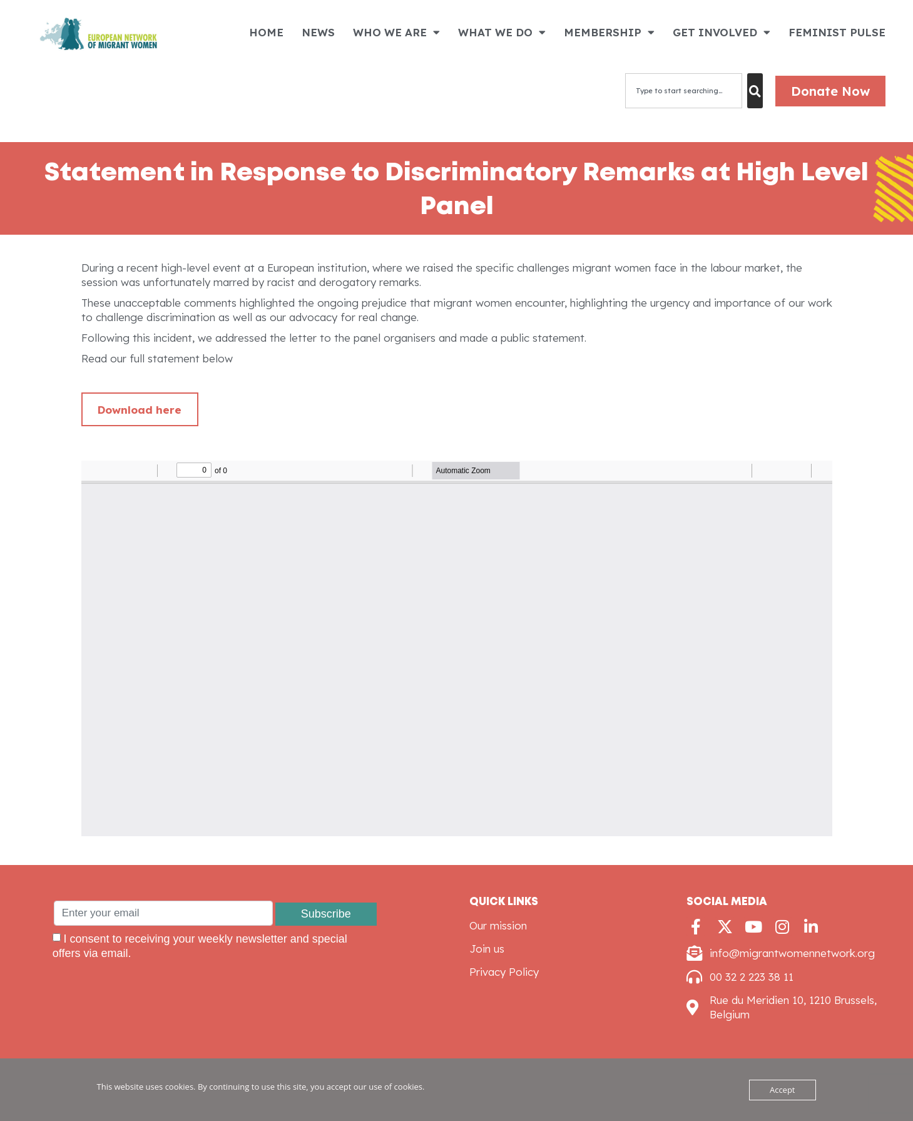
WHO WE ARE (396, 32)
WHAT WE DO (502, 32)
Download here (139, 409)
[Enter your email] (163, 913)
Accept (782, 1089)
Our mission (498, 925)
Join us (486, 948)
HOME (266, 32)
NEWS (318, 32)
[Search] (755, 90)
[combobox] (683, 90)
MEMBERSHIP (609, 32)
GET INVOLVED (721, 32)
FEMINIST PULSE (836, 32)
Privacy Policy (504, 971)
